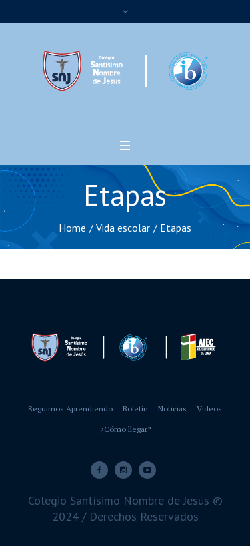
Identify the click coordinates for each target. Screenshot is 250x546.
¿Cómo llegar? (125, 429)
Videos (209, 408)
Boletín (135, 408)
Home (72, 227)
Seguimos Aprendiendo (70, 408)
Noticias (172, 408)
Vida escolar (123, 227)
